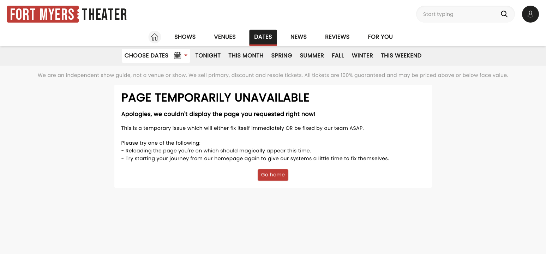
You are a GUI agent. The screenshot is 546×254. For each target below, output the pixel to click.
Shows (185, 37)
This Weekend (401, 56)
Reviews (337, 37)
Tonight (208, 56)
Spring (281, 56)
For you (380, 37)
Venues (225, 37)
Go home (273, 174)
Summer (312, 56)
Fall (338, 56)
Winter (362, 56)
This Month (245, 56)
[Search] (506, 14)
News (298, 37)
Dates (263, 37)
